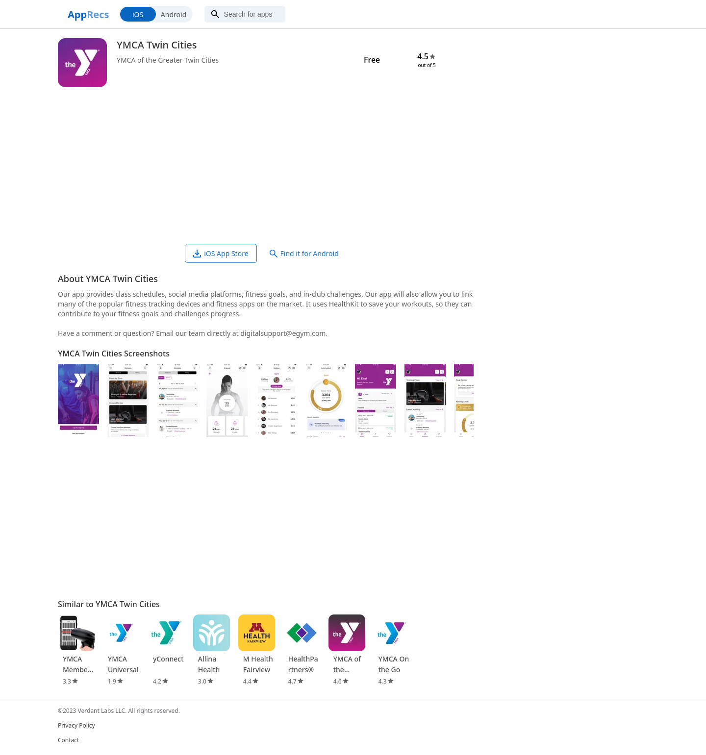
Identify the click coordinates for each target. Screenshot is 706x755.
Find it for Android (304, 253)
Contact (68, 740)
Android (173, 14)
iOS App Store (220, 253)
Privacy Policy (76, 725)
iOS (137, 14)
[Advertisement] (266, 165)
